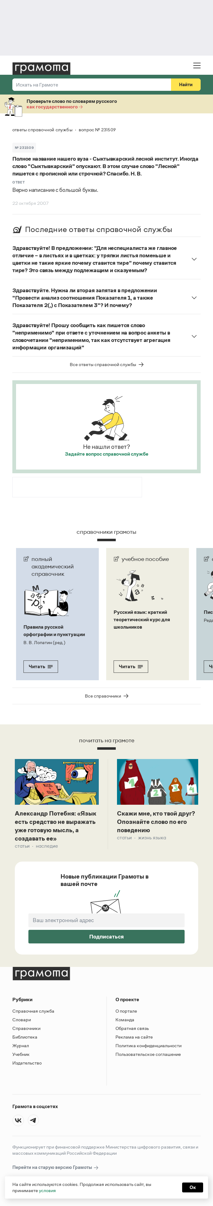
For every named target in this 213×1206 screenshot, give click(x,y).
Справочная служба (33, 1011)
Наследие (47, 846)
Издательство (27, 1062)
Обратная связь (132, 1028)
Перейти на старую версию (55, 1167)
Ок (193, 1187)
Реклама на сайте (134, 1036)
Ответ (18, 182)
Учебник (21, 1054)
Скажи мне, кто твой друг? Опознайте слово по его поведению (156, 821)
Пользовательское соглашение (148, 1054)
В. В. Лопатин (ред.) (44, 642)
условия (47, 1190)
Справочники (26, 1028)
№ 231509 (24, 148)
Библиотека (24, 1036)
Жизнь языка (152, 838)
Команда (124, 1019)
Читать (41, 666)
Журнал (20, 1045)
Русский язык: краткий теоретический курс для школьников (142, 619)
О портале (126, 1011)
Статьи (22, 846)
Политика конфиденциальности (148, 1045)
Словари (21, 1019)
